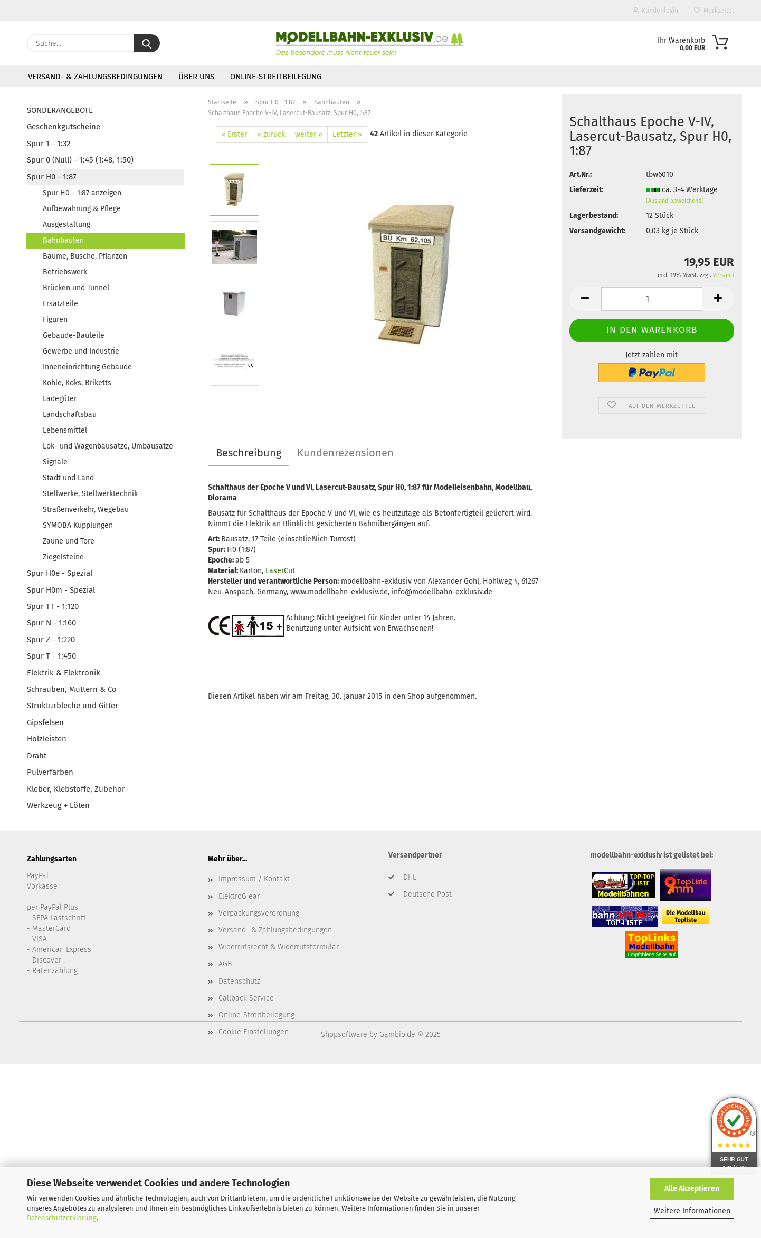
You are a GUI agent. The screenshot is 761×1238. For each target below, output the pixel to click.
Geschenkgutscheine (63, 126)
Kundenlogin (655, 10)
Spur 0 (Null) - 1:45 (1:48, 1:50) (80, 160)
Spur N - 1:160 (51, 622)
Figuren (55, 319)
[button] (585, 299)
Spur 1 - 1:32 (48, 143)
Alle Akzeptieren (691, 1188)
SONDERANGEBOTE (60, 110)
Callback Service (246, 998)
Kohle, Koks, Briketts (77, 382)
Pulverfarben (50, 772)
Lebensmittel (65, 430)
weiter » (308, 134)
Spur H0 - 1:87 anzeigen (82, 192)
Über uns (196, 76)
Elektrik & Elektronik (63, 673)
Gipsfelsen (45, 722)
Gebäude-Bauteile (73, 335)
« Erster (234, 134)
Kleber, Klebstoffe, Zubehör (76, 789)
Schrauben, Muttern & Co (72, 689)
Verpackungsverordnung (258, 913)
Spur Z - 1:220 (51, 639)
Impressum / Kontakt (254, 878)
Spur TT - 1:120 (53, 606)
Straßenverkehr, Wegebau (86, 509)
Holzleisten (46, 739)
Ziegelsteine (63, 557)
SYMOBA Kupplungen (78, 525)
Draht (36, 755)
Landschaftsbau (70, 414)
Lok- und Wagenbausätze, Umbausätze (108, 446)
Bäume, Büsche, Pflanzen (85, 256)
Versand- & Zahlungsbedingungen (95, 76)
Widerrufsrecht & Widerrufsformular (278, 946)
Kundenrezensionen (345, 452)
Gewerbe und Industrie (81, 351)
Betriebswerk (65, 272)
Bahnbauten (63, 240)
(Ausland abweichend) (675, 200)
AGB (225, 963)
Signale (55, 462)
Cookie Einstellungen (253, 1031)
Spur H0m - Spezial (61, 590)
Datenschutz (239, 981)
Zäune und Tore (68, 541)
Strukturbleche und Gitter (72, 705)
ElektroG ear (239, 896)
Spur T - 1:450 (51, 656)
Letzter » (347, 134)
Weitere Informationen (692, 1210)
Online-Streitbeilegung (275, 76)
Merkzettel (714, 10)
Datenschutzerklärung (62, 1218)
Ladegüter (60, 398)
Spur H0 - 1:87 (52, 177)
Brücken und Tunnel (76, 287)
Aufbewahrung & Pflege (82, 208)
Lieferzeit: (586, 189)
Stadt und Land (68, 477)
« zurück (271, 134)
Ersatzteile (60, 303)
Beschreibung (248, 452)
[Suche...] (147, 43)
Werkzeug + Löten (58, 805)
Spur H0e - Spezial (59, 573)
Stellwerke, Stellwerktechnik (90, 493)
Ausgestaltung (66, 224)
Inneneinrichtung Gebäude (87, 367)
